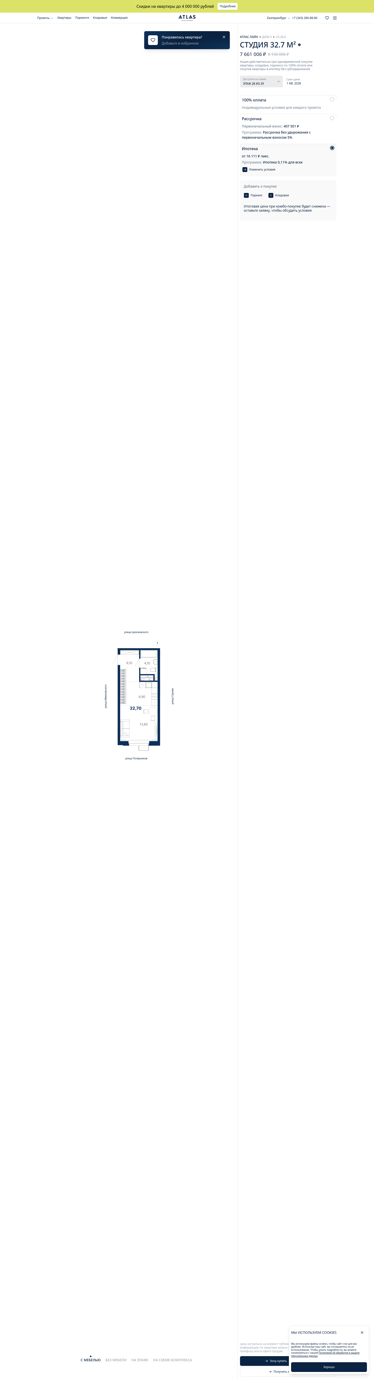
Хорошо (329, 1367)
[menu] (335, 18)
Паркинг (253, 195)
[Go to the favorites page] (327, 18)
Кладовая (278, 195)
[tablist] (136, 1358)
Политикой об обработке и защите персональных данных (325, 1354)
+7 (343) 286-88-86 (304, 18)
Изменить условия (259, 169)
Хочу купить (276, 1361)
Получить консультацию (288, 1372)
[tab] (91, 1360)
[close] (362, 1332)
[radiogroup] (288, 135)
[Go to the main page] (187, 18)
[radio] (288, 103)
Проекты (45, 18)
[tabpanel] (136, 695)
